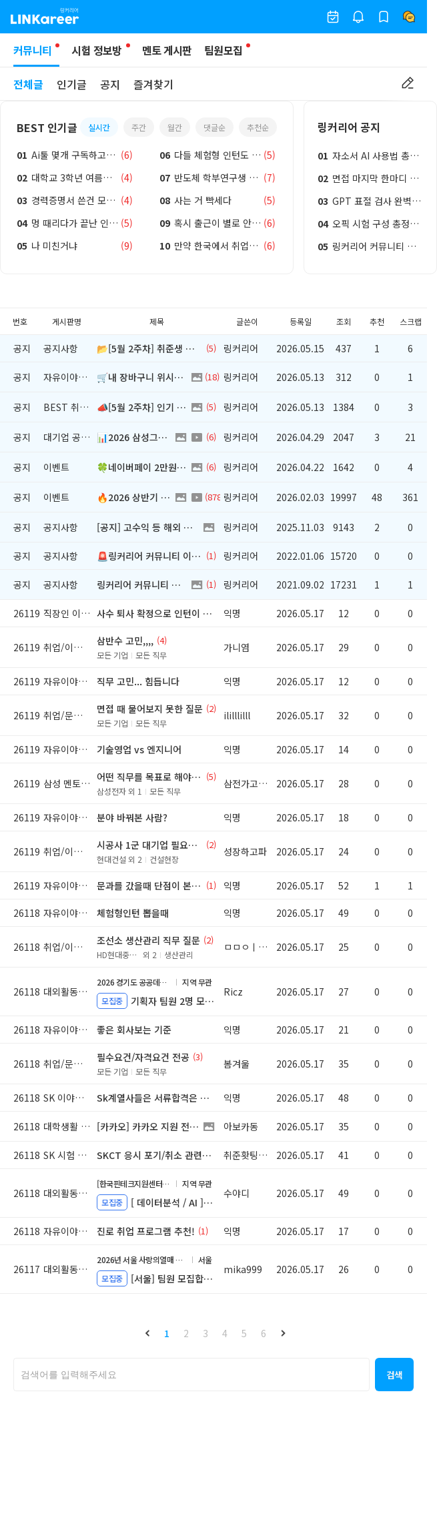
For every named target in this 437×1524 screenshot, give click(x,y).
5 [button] (244, 1333)
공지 (110, 84)
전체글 (28, 84)
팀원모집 (223, 50)
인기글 (72, 84)
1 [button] (166, 1333)
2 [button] (186, 1333)
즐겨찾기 (153, 84)
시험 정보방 (96, 50)
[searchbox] (191, 1374)
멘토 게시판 (167, 50)
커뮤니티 (36, 54)
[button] (147, 1333)
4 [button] (225, 1333)
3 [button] (205, 1333)
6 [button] (263, 1333)
